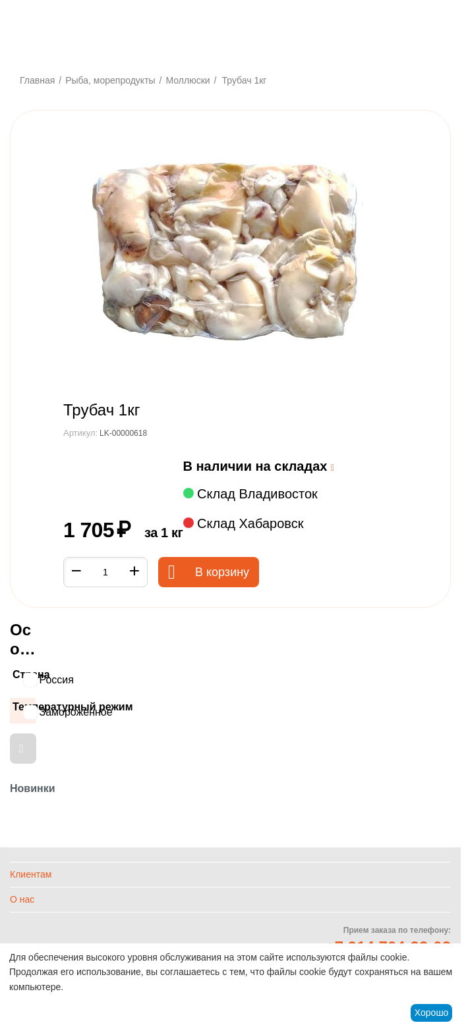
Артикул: (80, 433)
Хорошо (432, 1012)
